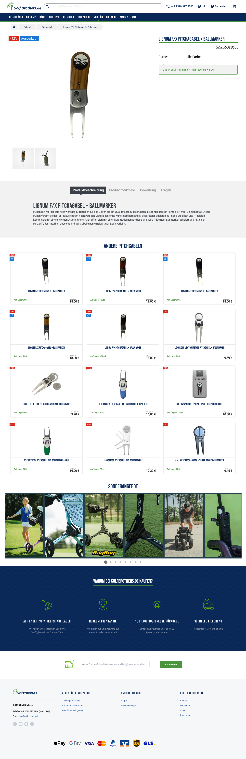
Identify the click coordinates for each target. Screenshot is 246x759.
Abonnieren (171, 664)
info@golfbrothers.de (29, 716)
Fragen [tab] (166, 190)
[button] (105, 562)
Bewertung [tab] (148, 190)
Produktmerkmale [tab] (122, 190)
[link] (157, 618)
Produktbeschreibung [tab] (88, 190)
